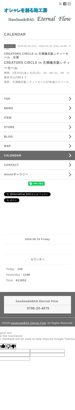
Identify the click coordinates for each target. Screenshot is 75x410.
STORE (9, 127)
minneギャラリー (16, 174)
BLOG (8, 136)
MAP (7, 146)
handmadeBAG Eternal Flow (28, 323)
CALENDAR (12, 155)
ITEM (7, 117)
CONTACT (11, 164)
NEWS (8, 108)
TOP (7, 98)
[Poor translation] (11, 346)
